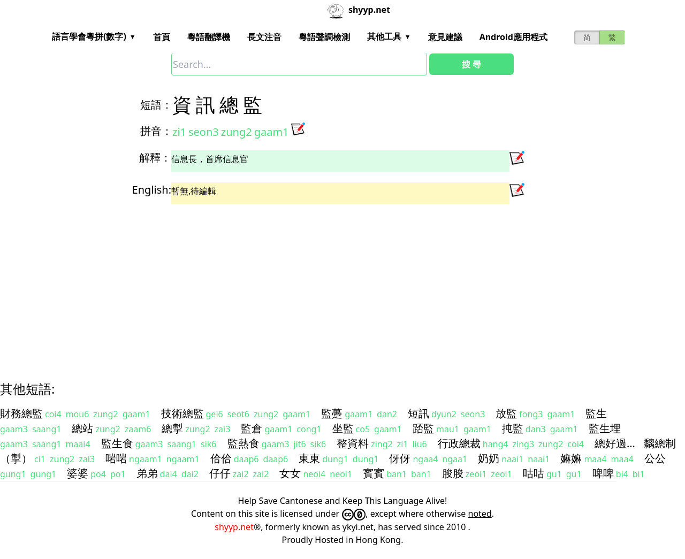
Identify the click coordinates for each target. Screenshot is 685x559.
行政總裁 (459, 443)
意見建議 (445, 37)
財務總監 (21, 413)
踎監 (423, 428)
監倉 (251, 428)
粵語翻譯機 (208, 37)
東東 (309, 458)
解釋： (155, 157)
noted (480, 513)
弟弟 (147, 473)
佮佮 (221, 458)
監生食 (117, 443)
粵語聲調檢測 (324, 37)
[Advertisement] (323, 283)
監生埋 (605, 428)
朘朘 (452, 473)
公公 (655, 458)
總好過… (615, 443)
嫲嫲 (571, 458)
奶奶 (488, 458)
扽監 (512, 428)
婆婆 (77, 473)
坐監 (343, 428)
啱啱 (116, 458)
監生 (596, 413)
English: (151, 189)
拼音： (156, 131)
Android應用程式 (513, 37)
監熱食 (243, 443)
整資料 (353, 443)
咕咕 (533, 473)
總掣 (172, 428)
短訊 (418, 413)
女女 (290, 473)
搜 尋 (471, 64)
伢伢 (399, 458)
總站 (82, 428)
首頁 (161, 37)
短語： (156, 104)
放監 (506, 413)
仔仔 (220, 473)
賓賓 (373, 473)
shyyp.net (234, 527)
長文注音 (264, 37)
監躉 (331, 413)
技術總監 (182, 413)
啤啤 (603, 473)
